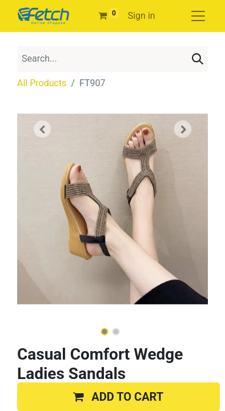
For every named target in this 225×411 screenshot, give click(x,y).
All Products (41, 83)
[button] (42, 129)
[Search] (197, 59)
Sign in (141, 15)
